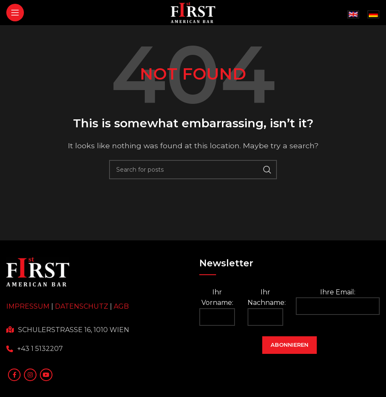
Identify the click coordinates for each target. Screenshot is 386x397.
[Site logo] (193, 12)
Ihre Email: (338, 301)
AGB (121, 306)
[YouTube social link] (46, 375)
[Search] (193, 169)
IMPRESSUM (28, 306)
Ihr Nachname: (265, 307)
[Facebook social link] (14, 375)
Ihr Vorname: (217, 307)
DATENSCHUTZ (81, 306)
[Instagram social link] (30, 375)
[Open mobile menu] (15, 12)
